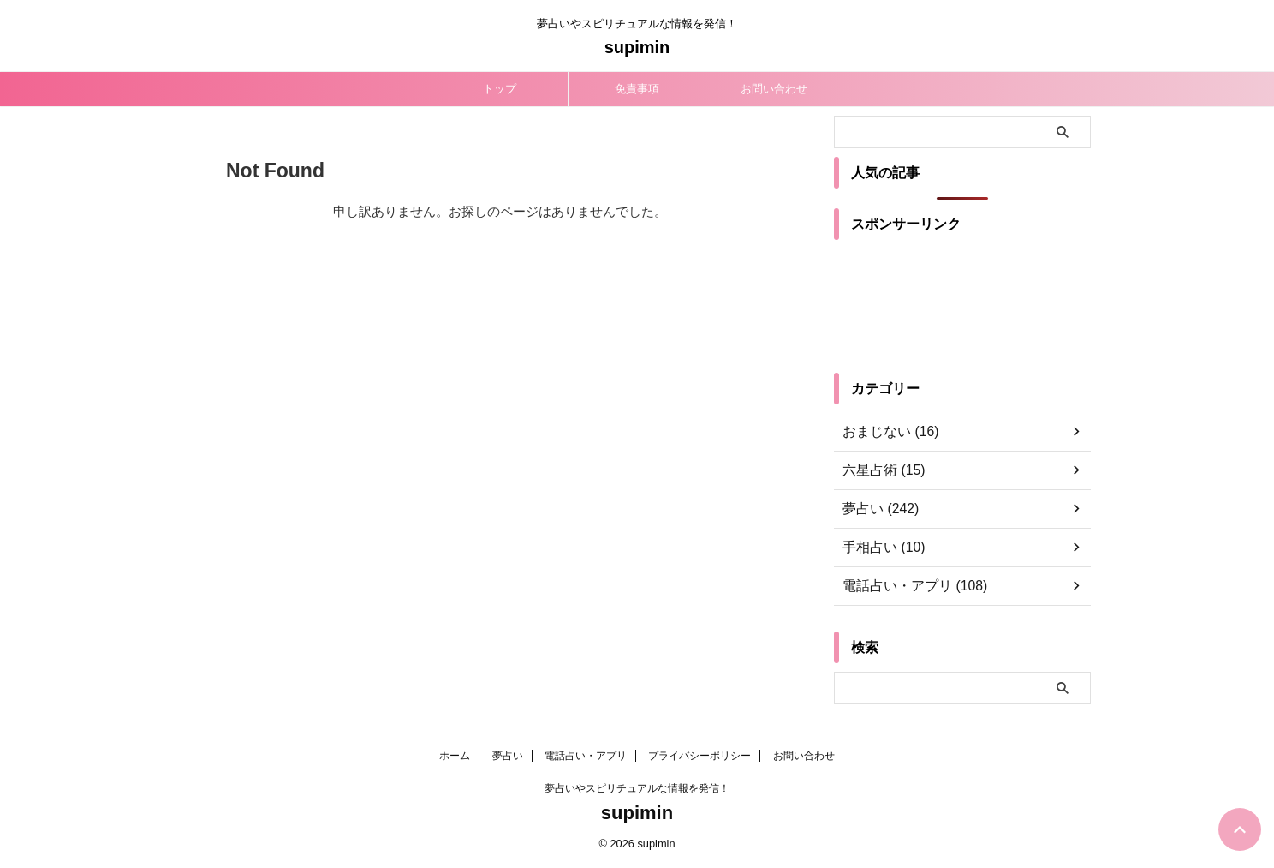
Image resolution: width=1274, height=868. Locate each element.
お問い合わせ (774, 88)
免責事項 (637, 88)
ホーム (454, 756)
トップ (499, 88)
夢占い (507, 756)
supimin (637, 47)
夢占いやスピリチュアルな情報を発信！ (637, 788)
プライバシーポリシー (699, 756)
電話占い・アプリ (586, 756)
